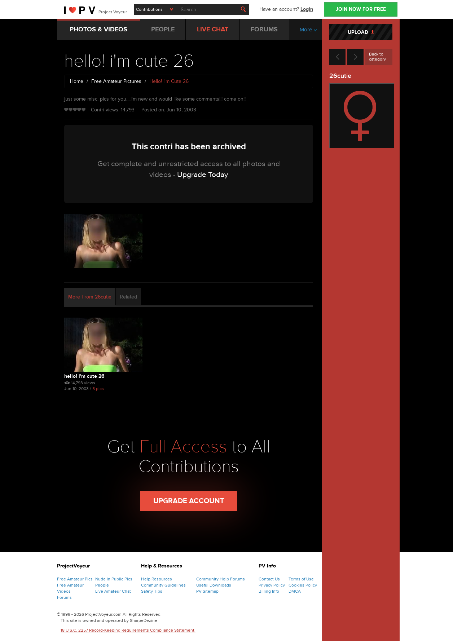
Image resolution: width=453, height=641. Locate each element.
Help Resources (156, 579)
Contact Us (269, 579)
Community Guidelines (163, 585)
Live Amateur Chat (113, 591)
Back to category (377, 57)
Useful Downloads (213, 585)
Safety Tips (151, 591)
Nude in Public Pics (113, 579)
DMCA (295, 591)
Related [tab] (128, 297)
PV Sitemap (207, 591)
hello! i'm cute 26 (84, 376)
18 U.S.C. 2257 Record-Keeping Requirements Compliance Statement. (128, 630)
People (102, 585)
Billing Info (269, 591)
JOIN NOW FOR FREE (361, 9)
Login (306, 9)
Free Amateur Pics (75, 579)
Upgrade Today (202, 174)
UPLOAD (361, 32)
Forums (64, 597)
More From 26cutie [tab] (89, 297)
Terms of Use (301, 579)
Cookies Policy (303, 585)
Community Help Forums (220, 579)
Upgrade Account (188, 501)
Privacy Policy (272, 585)
